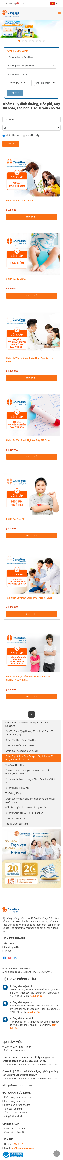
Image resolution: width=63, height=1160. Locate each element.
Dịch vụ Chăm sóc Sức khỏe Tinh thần (24, 812)
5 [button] (33, 41)
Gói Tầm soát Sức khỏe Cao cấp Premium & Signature (27, 724)
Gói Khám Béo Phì (15, 519)
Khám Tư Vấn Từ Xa (15, 818)
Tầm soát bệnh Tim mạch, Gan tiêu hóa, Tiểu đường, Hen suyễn (27, 772)
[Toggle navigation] (59, 12)
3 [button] (26, 41)
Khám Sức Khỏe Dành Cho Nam (21, 740)
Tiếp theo (14, 92)
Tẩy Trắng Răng (13, 793)
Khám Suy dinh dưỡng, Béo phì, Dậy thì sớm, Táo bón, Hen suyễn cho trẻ (29, 758)
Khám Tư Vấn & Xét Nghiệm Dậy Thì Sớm (28, 440)
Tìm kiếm (10, 144)
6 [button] (37, 41)
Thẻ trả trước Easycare (16, 823)
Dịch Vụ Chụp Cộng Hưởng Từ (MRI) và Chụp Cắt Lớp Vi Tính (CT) (29, 733)
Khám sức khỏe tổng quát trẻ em (21, 750)
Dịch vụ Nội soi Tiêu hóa (17, 787)
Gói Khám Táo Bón (16, 279)
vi (54, 3)
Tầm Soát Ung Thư (14, 765)
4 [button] (30, 41)
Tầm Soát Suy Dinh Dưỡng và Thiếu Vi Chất (29, 597)
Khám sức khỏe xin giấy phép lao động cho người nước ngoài (30, 800)
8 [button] (44, 41)
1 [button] (19, 41)
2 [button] (23, 41)
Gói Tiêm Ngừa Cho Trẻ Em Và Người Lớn (26, 807)
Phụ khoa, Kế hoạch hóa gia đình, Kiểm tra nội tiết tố (30, 781)
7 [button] (40, 41)
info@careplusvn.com (22, 1148)
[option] (31, 29)
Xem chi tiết (31, 216)
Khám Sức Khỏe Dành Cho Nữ (20, 745)
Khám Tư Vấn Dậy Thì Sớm (20, 200)
